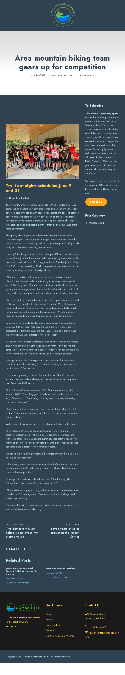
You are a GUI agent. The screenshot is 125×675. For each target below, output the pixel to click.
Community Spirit (55, 636)
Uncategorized (96, 234)
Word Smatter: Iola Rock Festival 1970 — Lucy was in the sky (21, 583)
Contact (50, 642)
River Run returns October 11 (62, 580)
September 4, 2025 (14, 590)
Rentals (49, 631)
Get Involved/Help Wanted (60, 647)
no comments (87, 86)
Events (49, 626)
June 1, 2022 (38, 86)
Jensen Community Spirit (62, 86)
